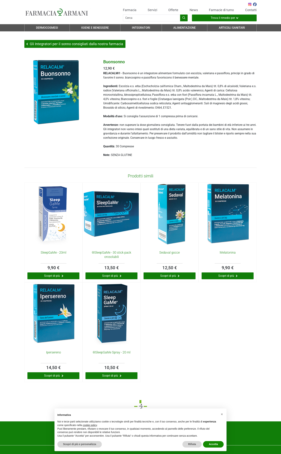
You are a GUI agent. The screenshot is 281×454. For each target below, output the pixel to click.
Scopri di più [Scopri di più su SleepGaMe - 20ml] (53, 275)
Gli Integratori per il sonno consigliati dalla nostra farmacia (74, 44)
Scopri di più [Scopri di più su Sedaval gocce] (169, 275)
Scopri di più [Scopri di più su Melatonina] (227, 275)
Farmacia (129, 10)
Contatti (251, 10)
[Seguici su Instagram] (249, 5)
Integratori (141, 27)
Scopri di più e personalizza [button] (79, 444)
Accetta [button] (213, 444)
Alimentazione (184, 27)
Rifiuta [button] (192, 444)
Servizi (152, 10)
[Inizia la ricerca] (184, 18)
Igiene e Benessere (95, 27)
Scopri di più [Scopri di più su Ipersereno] (53, 375)
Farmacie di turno (221, 10)
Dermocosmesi (47, 27)
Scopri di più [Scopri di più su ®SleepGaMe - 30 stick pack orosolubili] (111, 275)
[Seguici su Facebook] (255, 5)
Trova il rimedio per (224, 18)
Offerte (173, 10)
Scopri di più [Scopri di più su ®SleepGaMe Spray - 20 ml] (111, 375)
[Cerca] (151, 18)
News (194, 10)
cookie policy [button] (90, 425)
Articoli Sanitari (232, 27)
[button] (222, 414)
